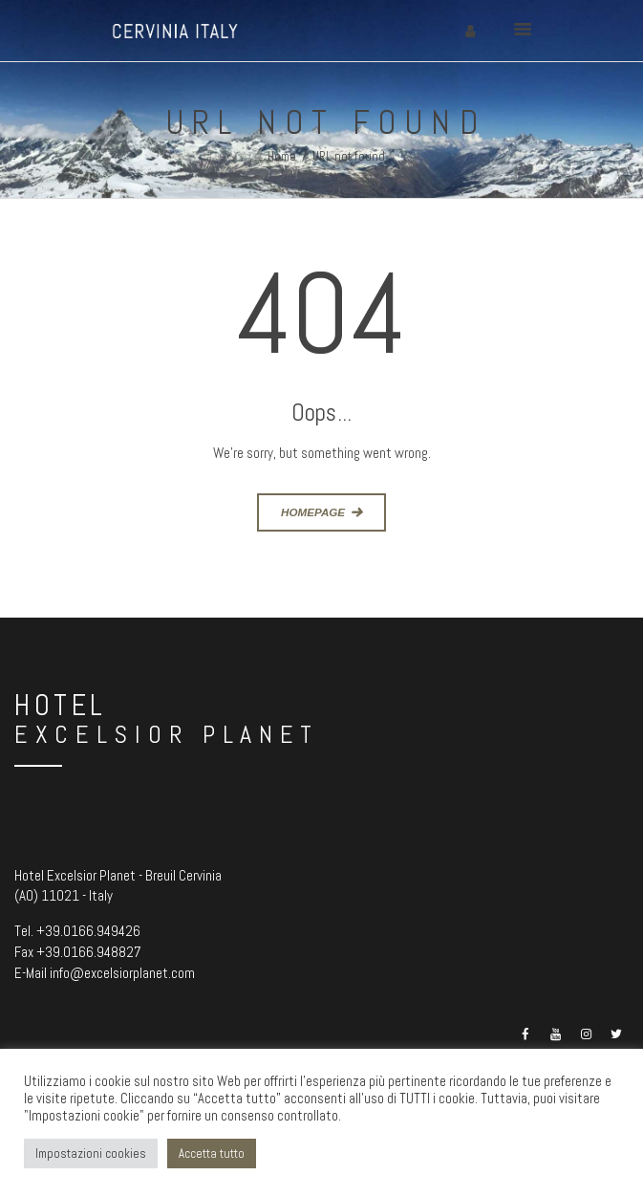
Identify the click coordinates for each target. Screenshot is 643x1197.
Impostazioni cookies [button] (90, 1153)
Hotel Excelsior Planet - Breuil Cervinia (118, 875)
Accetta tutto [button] (212, 1153)
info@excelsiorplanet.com (122, 973)
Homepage (313, 512)
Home (282, 156)
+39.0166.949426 (88, 931)
